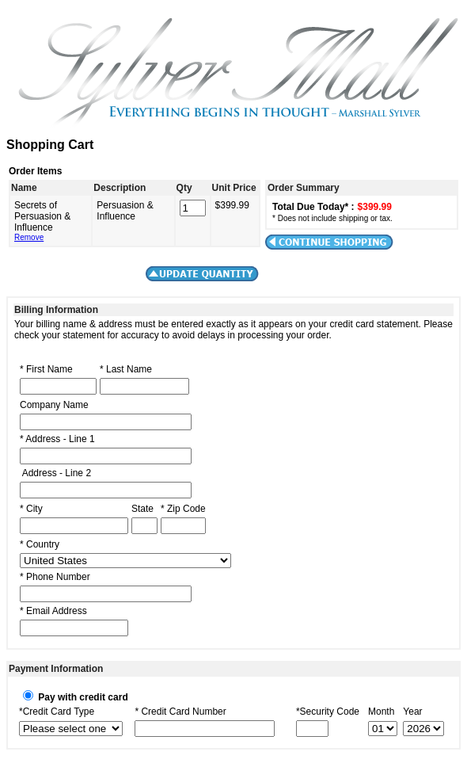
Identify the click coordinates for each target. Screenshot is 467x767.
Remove (29, 237)
